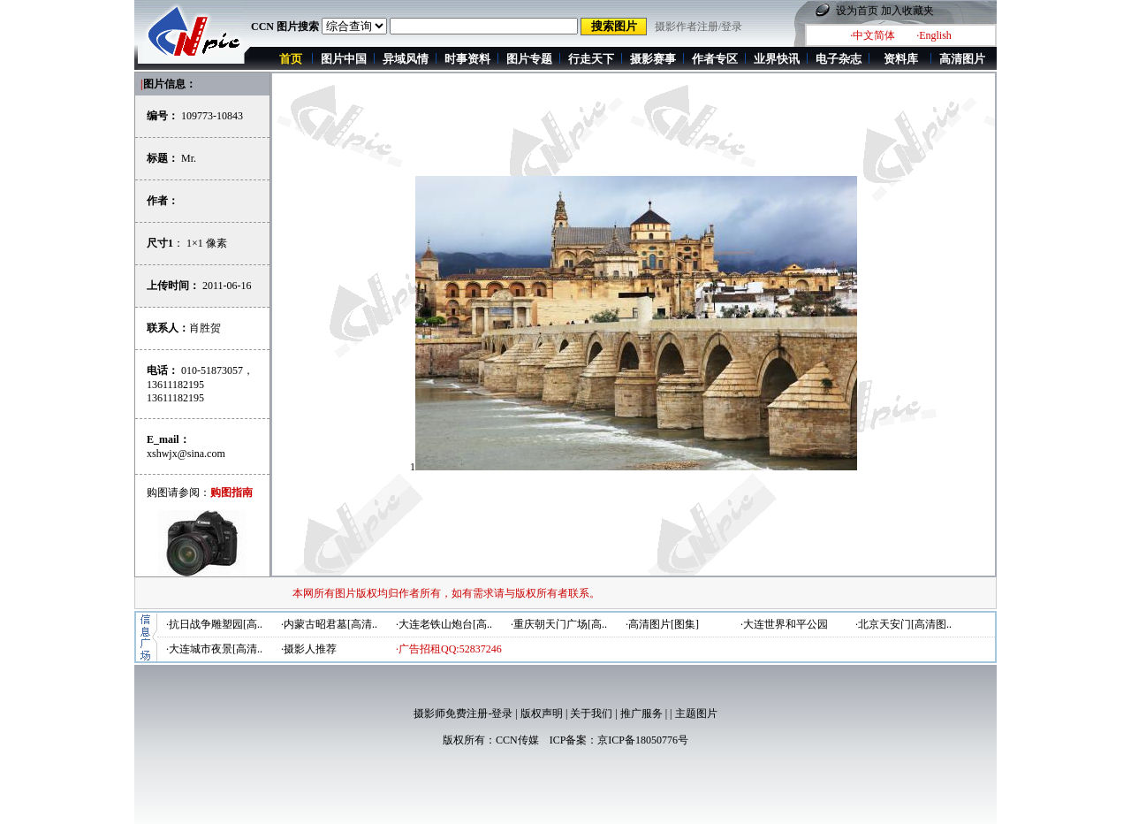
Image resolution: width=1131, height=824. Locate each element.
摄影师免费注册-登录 (463, 713)
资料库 (901, 58)
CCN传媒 (517, 740)
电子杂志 (839, 58)
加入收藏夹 (907, 10)
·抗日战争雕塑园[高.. (214, 624)
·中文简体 (872, 35)
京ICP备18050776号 (642, 740)
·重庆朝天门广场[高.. (559, 624)
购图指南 (231, 492)
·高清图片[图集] (662, 624)
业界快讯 (777, 58)
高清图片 (962, 58)
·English (934, 35)
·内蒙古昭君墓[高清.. (329, 624)
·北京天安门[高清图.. (903, 624)
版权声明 (541, 713)
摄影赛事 (653, 58)
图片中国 (344, 58)
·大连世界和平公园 (784, 624)
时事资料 (467, 58)
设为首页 (857, 10)
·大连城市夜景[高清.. (214, 649)
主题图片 (696, 713)
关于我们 (591, 713)
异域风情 (406, 58)
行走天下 (591, 58)
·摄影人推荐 (309, 649)
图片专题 (529, 58)
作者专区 (715, 58)
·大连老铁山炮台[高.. (444, 624)
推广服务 (641, 713)
